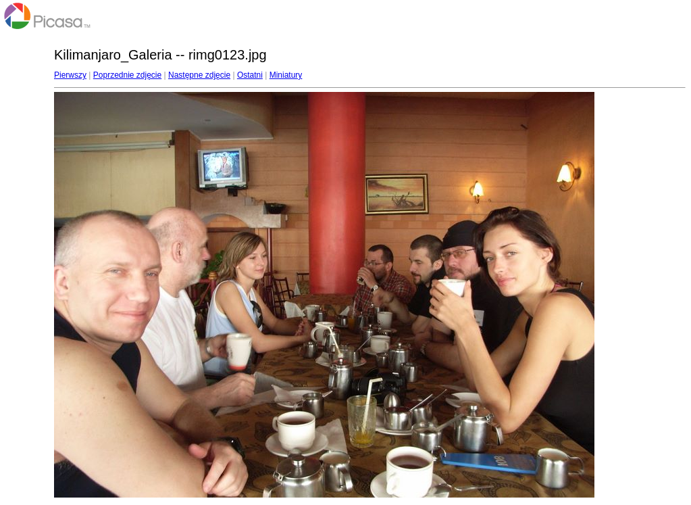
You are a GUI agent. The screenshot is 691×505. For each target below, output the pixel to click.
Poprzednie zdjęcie (127, 75)
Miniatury (286, 75)
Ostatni (250, 75)
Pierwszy (70, 75)
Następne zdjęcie (199, 75)
